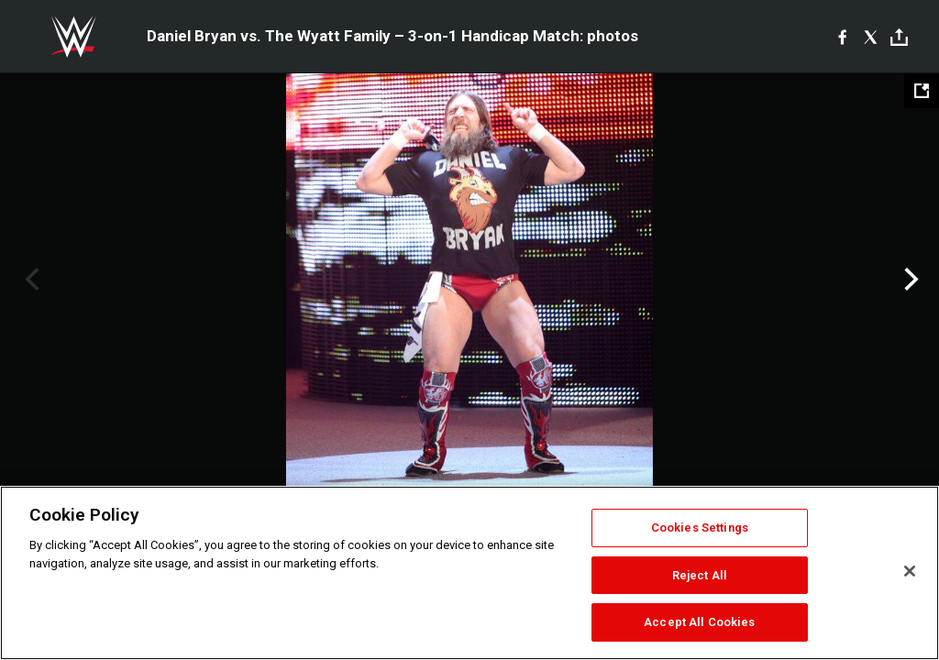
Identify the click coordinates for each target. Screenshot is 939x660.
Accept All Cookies (699, 622)
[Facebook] (842, 37)
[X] (870, 37)
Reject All (699, 575)
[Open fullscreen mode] (921, 90)
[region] (469, 573)
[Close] (909, 571)
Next (909, 279)
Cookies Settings (699, 527)
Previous (30, 279)
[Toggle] (899, 37)
